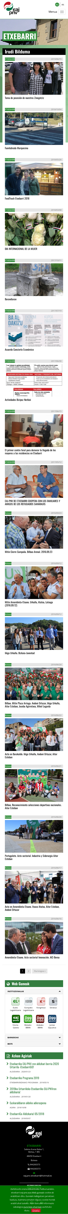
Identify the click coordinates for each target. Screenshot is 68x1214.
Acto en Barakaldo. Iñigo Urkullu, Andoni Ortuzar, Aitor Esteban (31, 755)
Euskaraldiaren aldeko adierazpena (28, 1103)
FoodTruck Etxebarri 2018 (17, 198)
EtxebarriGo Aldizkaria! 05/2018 (27, 1114)
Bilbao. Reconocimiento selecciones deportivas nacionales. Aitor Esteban (33, 806)
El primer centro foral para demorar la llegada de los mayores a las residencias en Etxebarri (30, 451)
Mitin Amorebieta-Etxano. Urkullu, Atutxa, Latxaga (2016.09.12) (29, 603)
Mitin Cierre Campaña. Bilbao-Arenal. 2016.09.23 (28, 552)
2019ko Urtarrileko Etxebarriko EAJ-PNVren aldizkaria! (33, 1090)
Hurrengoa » (39, 971)
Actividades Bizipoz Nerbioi (18, 400)
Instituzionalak (16, 991)
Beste (10, 1044)
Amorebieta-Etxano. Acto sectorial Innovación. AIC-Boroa (32, 957)
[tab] (34, 991)
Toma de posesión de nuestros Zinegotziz (24, 98)
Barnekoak (13, 1037)
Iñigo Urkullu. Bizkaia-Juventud (20, 653)
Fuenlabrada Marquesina (16, 148)
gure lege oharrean (32, 1206)
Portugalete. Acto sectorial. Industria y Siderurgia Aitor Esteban (31, 857)
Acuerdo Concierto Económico (19, 349)
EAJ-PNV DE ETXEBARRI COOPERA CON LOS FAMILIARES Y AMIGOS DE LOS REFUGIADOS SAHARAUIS (32, 502)
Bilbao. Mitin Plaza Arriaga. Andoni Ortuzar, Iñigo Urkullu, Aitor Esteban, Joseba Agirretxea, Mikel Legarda (32, 704)
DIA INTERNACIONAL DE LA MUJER (21, 249)
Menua (53, 11)
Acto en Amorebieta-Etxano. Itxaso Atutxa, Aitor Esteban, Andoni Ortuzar (32, 908)
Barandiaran (10, 299)
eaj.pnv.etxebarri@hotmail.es (37, 1175)
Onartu (35, 1210)
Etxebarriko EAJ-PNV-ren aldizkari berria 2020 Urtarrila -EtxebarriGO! (34, 1065)
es (63, 4)
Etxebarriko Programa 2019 (24, 1078)
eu (57, 4)
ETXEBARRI (34, 1146)
